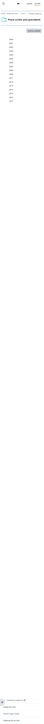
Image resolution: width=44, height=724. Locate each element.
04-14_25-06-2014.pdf (25, 569)
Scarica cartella (34, 31)
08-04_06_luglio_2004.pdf (26, 266)
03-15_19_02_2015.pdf (25, 596)
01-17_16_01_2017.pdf (25, 650)
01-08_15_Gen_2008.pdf (26, 404)
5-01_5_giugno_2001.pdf (26, 97)
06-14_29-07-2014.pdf (25, 577)
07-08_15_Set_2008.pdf (25, 427)
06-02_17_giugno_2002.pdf (27, 149)
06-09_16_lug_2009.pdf (25, 465)
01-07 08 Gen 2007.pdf (25, 366)
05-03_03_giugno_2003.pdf (27, 191)
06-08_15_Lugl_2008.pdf (26, 423)
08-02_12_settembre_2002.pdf (28, 157)
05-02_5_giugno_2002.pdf (26, 145)
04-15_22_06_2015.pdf (25, 600)
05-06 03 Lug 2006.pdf (25, 342)
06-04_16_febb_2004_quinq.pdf (29, 259)
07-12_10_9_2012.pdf (24, 519)
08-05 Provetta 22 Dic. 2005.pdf (29, 319)
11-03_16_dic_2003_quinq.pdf (28, 214)
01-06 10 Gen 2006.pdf (25, 327)
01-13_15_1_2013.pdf (24, 527)
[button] (19, 3)
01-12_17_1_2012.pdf (24, 496)
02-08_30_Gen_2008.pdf (26, 408)
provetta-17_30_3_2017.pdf (27, 677)
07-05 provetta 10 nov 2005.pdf (29, 315)
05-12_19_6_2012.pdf (24, 511)
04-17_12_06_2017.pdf (25, 662)
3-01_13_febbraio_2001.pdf (27, 89)
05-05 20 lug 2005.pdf (25, 308)
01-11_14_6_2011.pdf (24, 476)
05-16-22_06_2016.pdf (25, 635)
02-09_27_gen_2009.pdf (26, 449)
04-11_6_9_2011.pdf (24, 488)
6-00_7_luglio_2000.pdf (25, 62)
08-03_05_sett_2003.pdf (26, 203)
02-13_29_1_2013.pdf (24, 530)
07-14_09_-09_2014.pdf (25, 581)
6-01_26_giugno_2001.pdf (26, 101)
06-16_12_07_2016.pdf (25, 639)
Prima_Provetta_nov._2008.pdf (28, 431)
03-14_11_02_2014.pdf (25, 565)
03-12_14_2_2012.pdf (24, 503)
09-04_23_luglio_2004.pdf (26, 270)
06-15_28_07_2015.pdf (25, 608)
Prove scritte (24, 13)
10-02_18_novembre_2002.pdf (28, 164)
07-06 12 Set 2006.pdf (25, 350)
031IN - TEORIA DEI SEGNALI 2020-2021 (10, 13)
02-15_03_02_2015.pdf (25, 592)
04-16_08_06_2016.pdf (25, 631)
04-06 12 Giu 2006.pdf (25, 339)
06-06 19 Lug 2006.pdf (25, 346)
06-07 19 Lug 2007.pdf (25, 385)
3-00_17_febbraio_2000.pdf (27, 51)
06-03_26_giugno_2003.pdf (27, 195)
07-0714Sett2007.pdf (24, 389)
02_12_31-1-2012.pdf (24, 500)
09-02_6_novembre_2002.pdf (28, 160)
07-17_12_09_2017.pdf (25, 673)
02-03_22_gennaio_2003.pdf (27, 180)
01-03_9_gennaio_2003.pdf (27, 176)
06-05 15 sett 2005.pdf (25, 312)
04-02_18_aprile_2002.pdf (26, 141)
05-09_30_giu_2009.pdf (25, 461)
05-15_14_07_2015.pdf (25, 604)
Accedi (37, 3)
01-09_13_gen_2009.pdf (26, 445)
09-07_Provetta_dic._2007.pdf (28, 397)
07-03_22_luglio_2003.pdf (26, 199)
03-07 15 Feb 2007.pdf (25, 373)
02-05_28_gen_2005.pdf (26, 296)
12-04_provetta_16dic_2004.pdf (29, 284)
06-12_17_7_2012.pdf (24, 515)
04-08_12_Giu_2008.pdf (25, 416)
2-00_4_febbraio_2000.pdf (26, 47)
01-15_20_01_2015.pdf (25, 588)
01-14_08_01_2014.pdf (25, 557)
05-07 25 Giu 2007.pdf (25, 381)
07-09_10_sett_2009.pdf (26, 469)
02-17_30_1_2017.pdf (24, 654)
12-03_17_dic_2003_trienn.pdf (28, 218)
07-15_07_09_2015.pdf (25, 612)
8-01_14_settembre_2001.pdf (28, 109)
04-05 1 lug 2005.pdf (24, 304)
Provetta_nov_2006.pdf (25, 358)
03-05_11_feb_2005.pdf (25, 300)
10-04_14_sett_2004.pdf (26, 274)
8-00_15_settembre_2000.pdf (28, 70)
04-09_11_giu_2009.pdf (25, 457)
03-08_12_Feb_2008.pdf (25, 412)
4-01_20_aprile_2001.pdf (26, 93)
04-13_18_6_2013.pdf (24, 538)
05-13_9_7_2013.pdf (24, 542)
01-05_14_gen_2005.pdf (26, 292)
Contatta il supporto (14, 700)
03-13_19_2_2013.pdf (24, 534)
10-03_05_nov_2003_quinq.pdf (28, 211)
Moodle (16, 720)
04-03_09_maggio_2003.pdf (27, 187)
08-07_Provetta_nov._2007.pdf (28, 393)
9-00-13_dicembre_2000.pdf (27, 74)
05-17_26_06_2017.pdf (25, 666)
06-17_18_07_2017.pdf (25, 669)
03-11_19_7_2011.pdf (24, 484)
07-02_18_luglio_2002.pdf (26, 153)
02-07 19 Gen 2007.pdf (25, 369)
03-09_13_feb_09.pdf (24, 453)
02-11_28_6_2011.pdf (24, 480)
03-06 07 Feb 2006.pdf (25, 335)
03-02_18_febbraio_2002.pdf (27, 137)
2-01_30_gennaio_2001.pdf (27, 85)
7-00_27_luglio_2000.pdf (26, 66)
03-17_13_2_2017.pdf (24, 658)
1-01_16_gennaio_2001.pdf (27, 82)
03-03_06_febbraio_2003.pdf (27, 183)
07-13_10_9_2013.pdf (24, 550)
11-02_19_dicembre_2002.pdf (28, 168)
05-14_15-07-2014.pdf (25, 573)
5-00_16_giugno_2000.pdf (26, 59)
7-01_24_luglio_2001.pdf (26, 105)
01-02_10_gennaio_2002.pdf (27, 129)
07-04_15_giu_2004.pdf (25, 262)
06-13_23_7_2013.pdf (24, 546)
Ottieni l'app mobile (11, 713)
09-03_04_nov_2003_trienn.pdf (28, 207)
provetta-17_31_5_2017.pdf (27, 681)
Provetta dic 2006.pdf (25, 354)
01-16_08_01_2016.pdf (25, 619)
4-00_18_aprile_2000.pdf (26, 55)
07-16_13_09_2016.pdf (25, 642)
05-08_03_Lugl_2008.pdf (26, 420)
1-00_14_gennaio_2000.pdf (27, 43)
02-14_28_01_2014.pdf (25, 561)
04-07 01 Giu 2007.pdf (25, 377)
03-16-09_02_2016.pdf (25, 627)
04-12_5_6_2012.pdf (24, 507)
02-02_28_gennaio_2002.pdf (27, 133)
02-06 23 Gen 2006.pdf (25, 331)
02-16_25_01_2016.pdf (25, 623)
